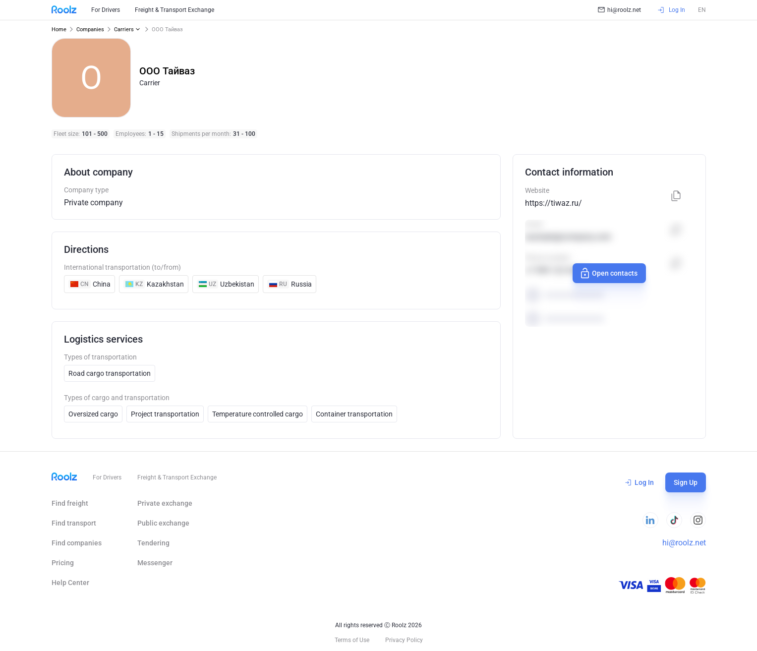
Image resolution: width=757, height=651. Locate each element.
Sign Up (686, 482)
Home (59, 29)
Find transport (74, 523)
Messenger (155, 563)
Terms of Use (352, 640)
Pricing (63, 563)
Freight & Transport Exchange (174, 9)
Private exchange (164, 503)
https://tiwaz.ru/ (553, 203)
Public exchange (163, 523)
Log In (639, 482)
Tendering (153, 543)
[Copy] (676, 196)
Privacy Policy (404, 640)
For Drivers (105, 9)
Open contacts (608, 273)
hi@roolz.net (619, 9)
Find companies (77, 543)
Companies (90, 29)
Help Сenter (70, 583)
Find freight (70, 503)
